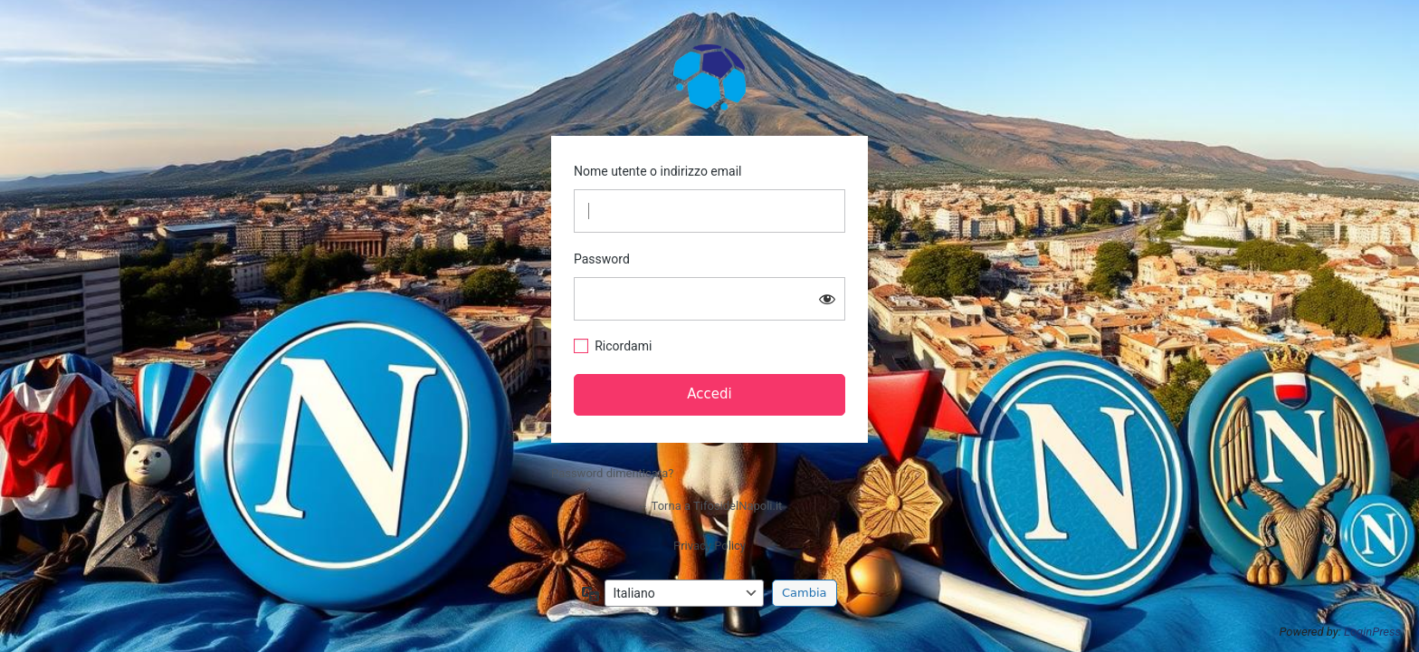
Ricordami (623, 346)
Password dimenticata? (612, 473)
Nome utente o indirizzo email (657, 171)
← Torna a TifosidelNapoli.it (710, 506)
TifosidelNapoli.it (709, 76)
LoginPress (1372, 631)
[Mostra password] (827, 299)
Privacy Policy (709, 545)
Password (602, 259)
